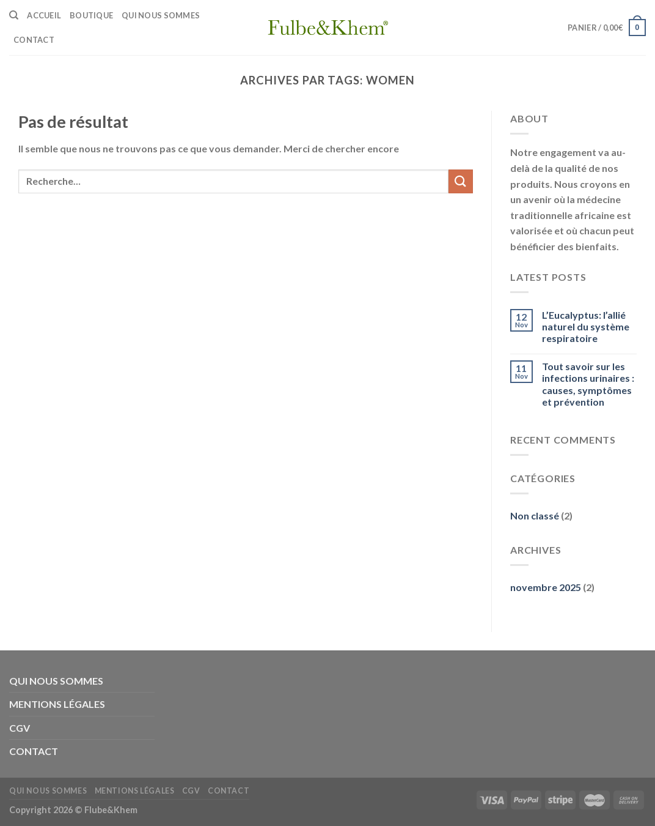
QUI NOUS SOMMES (161, 15)
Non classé (534, 515)
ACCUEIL (44, 15)
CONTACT (33, 40)
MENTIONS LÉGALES (57, 704)
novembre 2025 (545, 587)
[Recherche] (13, 15)
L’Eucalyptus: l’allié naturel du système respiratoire (585, 326)
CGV (19, 728)
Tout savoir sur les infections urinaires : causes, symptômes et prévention (588, 383)
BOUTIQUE (91, 15)
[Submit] (460, 181)
